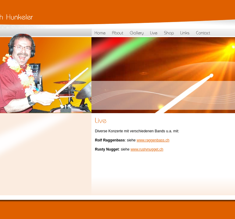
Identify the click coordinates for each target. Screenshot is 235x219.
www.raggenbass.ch (153, 140)
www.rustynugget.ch (146, 149)
